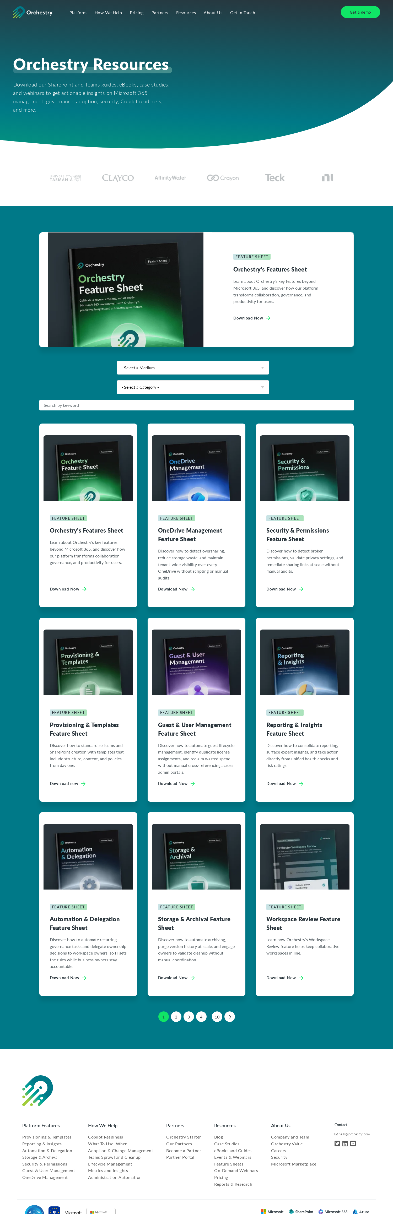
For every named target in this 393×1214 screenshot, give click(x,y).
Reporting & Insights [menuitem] (42, 1144)
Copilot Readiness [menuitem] (105, 1137)
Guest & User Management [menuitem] (48, 1170)
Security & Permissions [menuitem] (44, 1164)
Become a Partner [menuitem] (183, 1150)
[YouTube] (353, 1143)
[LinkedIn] (345, 1143)
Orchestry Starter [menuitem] (183, 1137)
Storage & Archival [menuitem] (40, 1157)
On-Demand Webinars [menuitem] (236, 1170)
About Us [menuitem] (280, 1125)
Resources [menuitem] (225, 1125)
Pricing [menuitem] (221, 1177)
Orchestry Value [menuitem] (287, 1144)
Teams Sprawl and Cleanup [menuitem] (114, 1157)
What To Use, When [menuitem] (108, 1144)
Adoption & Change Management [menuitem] (120, 1150)
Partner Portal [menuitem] (180, 1157)
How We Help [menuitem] (102, 1125)
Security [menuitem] (279, 1157)
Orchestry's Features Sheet (270, 269)
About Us (213, 12)
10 (217, 1017)
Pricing (137, 12)
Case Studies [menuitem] (226, 1144)
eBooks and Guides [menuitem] (233, 1150)
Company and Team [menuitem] (290, 1137)
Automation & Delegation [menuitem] (47, 1150)
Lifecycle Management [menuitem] (110, 1164)
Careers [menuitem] (278, 1150)
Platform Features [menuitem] (41, 1125)
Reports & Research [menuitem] (233, 1184)
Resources (186, 12)
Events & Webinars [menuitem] (232, 1157)
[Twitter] (337, 1143)
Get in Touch (242, 12)
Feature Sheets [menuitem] (228, 1164)
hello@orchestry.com (354, 1133)
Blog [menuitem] (218, 1137)
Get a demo (360, 12)
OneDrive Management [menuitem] (45, 1177)
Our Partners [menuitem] (179, 1144)
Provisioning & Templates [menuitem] (47, 1137)
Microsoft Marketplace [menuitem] (293, 1164)
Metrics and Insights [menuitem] (108, 1170)
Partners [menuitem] (175, 1125)
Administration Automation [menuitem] (115, 1177)
